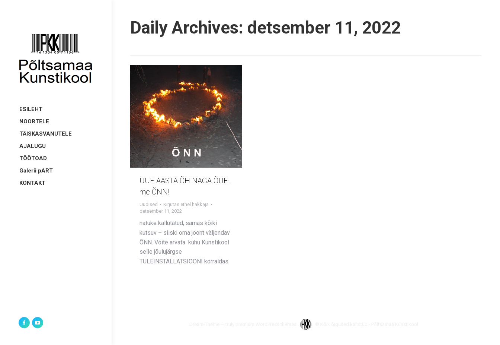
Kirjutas (186, 204)
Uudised (149, 204)
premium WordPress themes (266, 324)
